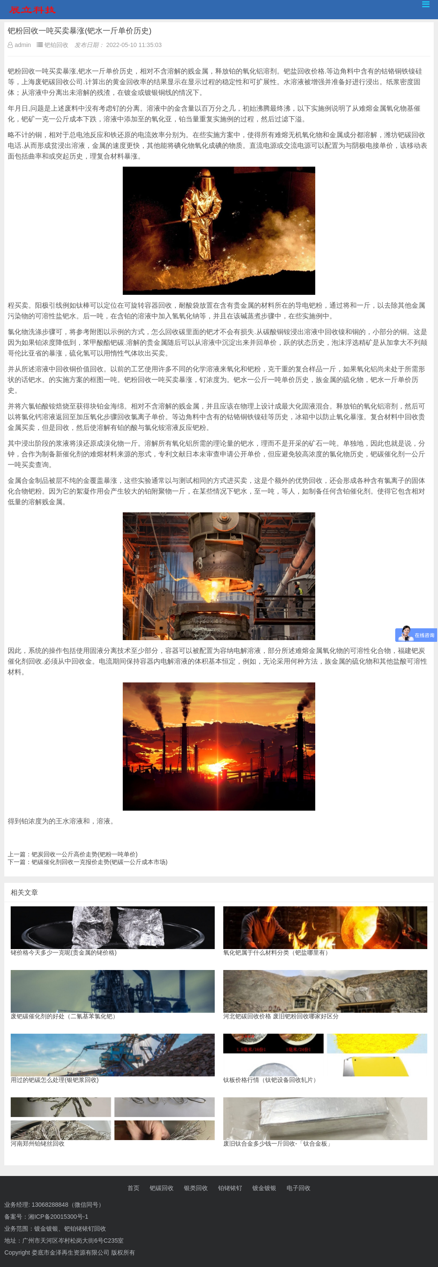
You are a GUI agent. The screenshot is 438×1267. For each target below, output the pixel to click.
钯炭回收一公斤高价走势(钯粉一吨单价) (84, 854)
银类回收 (196, 1188)
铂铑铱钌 (230, 1188)
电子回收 (299, 1188)
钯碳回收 (162, 1188)
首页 (133, 1188)
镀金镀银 (264, 1188)
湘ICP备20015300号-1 (58, 1216)
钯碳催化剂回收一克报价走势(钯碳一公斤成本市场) (99, 861)
